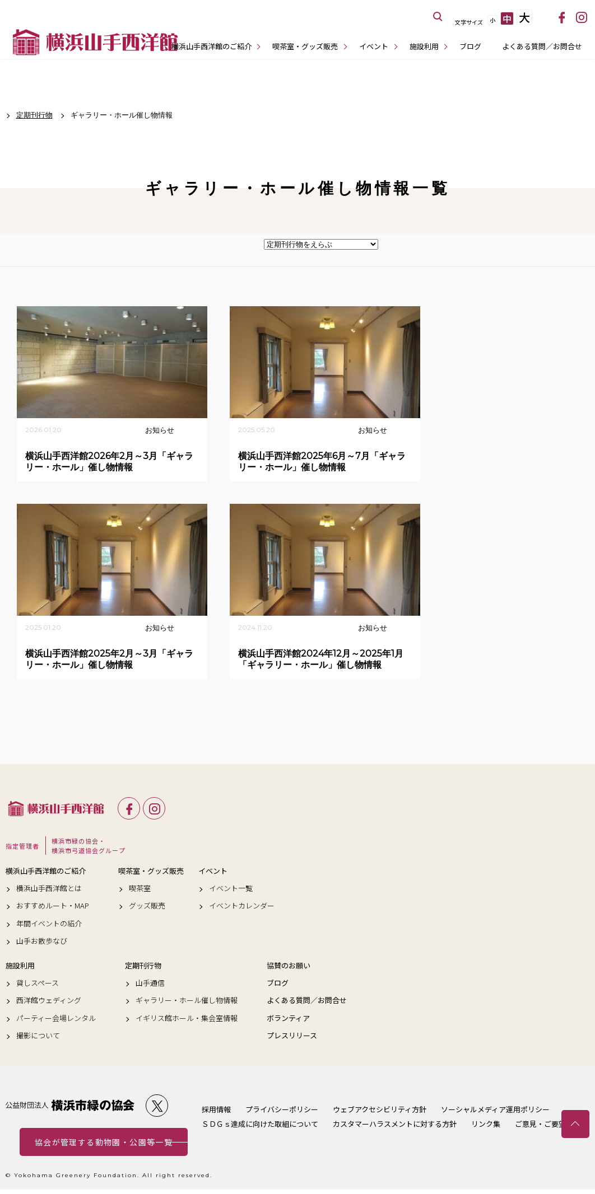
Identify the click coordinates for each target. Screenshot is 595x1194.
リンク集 (485, 1123)
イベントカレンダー (242, 906)
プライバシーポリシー (281, 1109)
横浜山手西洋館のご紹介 (211, 46)
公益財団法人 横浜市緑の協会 (70, 1105)
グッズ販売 (147, 906)
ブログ (470, 46)
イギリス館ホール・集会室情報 (187, 1018)
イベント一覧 (231, 888)
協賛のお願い (288, 966)
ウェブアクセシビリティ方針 (379, 1109)
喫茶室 (140, 888)
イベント (373, 46)
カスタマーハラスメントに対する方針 (395, 1123)
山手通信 (150, 983)
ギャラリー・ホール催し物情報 (187, 1000)
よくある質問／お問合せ (542, 46)
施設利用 (424, 46)
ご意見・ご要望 (540, 1123)
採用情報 (216, 1109)
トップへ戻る (575, 1124)
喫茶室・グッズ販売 (305, 46)
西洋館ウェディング (48, 1000)
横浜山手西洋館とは (49, 888)
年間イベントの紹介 (49, 924)
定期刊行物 (143, 966)
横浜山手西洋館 (56, 808)
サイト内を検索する (438, 16)
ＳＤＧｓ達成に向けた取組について (260, 1123)
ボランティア (288, 1018)
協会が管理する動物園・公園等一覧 (104, 1142)
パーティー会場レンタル (56, 1018)
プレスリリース (292, 1036)
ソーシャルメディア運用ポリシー (495, 1109)
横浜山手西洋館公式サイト (95, 42)
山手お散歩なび (41, 941)
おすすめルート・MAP (52, 906)
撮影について (38, 1036)
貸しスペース (37, 983)
